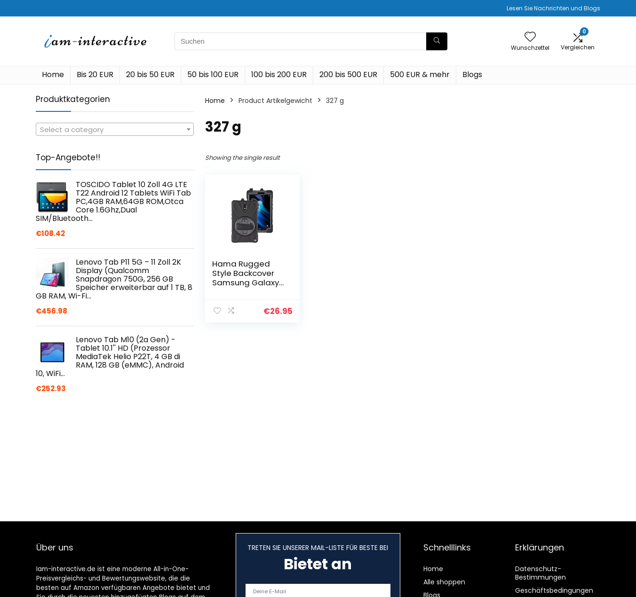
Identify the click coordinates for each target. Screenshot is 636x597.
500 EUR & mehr (420, 74)
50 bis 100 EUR (212, 74)
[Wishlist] (530, 37)
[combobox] (115, 129)
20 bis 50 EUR (150, 74)
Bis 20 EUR (95, 74)
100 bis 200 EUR (279, 74)
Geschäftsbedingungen (554, 590)
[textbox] (114, 129)
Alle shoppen (444, 582)
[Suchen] (436, 41)
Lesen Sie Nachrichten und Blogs (553, 8)
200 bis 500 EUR (348, 74)
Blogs (472, 74)
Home (53, 74)
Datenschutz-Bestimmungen (540, 573)
